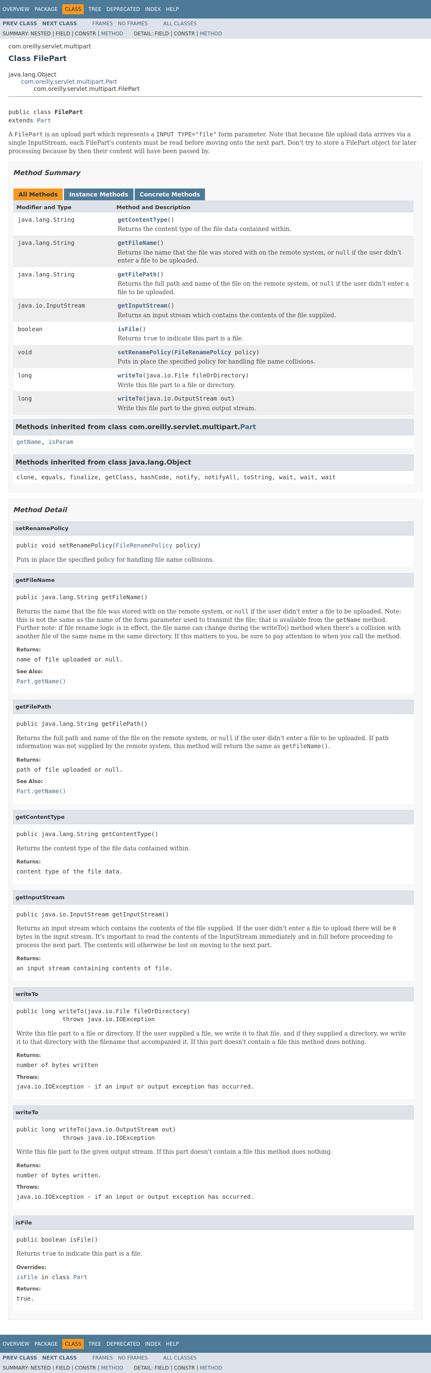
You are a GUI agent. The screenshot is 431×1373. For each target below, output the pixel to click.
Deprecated (123, 9)
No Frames (133, 24)
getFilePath (137, 274)
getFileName (137, 242)
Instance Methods (98, 194)
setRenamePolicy (144, 352)
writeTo (130, 375)
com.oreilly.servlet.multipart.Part (69, 81)
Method (112, 34)
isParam (60, 441)
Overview (16, 9)
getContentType (143, 219)
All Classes (180, 24)
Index (153, 9)
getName (28, 441)
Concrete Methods (170, 194)
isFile (128, 329)
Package (46, 9)
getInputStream (143, 305)
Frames (103, 24)
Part (44, 120)
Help (172, 9)
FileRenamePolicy (202, 352)
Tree (94, 9)
